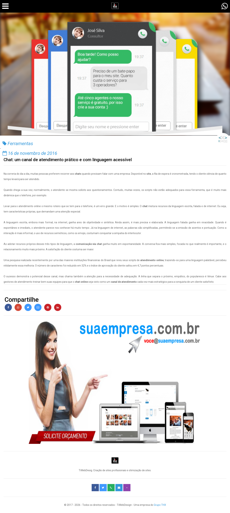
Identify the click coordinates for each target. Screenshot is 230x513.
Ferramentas (18, 143)
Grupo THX (160, 504)
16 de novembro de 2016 (30, 153)
